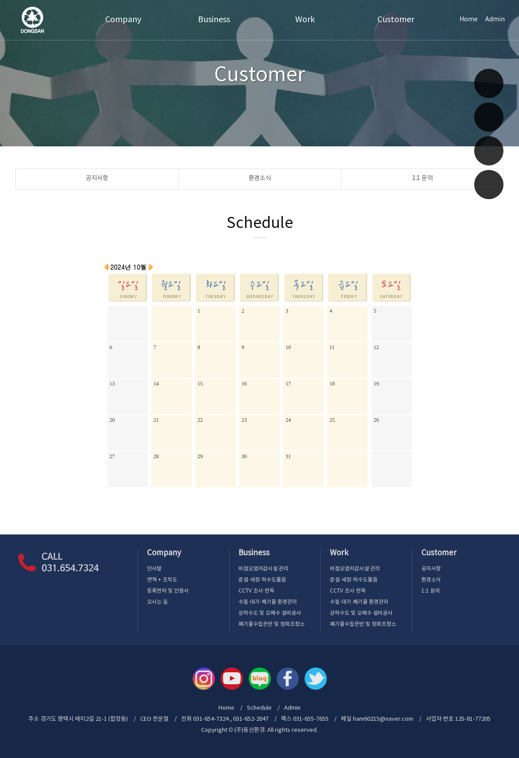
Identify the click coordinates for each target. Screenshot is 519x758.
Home (469, 19)
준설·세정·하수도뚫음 (262, 580)
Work (305, 19)
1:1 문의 (422, 178)
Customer (395, 19)
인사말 (154, 569)
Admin (495, 19)
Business (214, 19)
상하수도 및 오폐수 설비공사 (269, 613)
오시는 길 (157, 602)
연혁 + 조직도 (162, 580)
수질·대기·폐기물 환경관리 (267, 602)
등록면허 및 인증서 (168, 591)
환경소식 (260, 178)
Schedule (259, 708)
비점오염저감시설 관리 (263, 569)
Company (123, 19)
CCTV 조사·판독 (256, 591)
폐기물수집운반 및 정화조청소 (271, 624)
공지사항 (97, 178)
